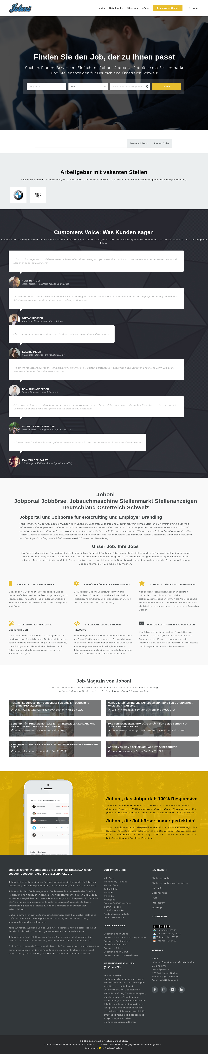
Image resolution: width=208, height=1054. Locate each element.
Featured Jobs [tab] (139, 143)
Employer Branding (146, 687)
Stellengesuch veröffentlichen (170, 883)
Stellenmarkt (115, 531)
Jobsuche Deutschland (117, 941)
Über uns (132, 8)
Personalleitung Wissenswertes (137, 730)
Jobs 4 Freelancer (114, 917)
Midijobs (109, 896)
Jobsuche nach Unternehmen (121, 955)
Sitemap (157, 907)
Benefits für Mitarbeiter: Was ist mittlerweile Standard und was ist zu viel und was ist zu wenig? (53, 725)
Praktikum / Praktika (115, 881)
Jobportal (25, 882)
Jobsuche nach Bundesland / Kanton (125, 937)
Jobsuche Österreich (115, 944)
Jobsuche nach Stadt (116, 933)
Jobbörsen (109, 687)
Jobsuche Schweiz (114, 948)
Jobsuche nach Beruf (116, 951)
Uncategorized (127, 709)
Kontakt (156, 887)
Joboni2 (43, 730)
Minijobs (109, 892)
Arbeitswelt (28, 730)
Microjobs (109, 899)
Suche (166, 86)
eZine (145, 8)
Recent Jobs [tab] (161, 143)
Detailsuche (116, 8)
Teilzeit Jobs (111, 889)
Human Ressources (33, 709)
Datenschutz (159, 892)
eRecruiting (123, 687)
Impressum (158, 902)
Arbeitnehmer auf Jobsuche (43, 531)
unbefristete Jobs (114, 910)
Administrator (56, 709)
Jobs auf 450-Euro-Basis (117, 903)
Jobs (102, 8)
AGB (154, 897)
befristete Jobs (112, 906)
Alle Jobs (109, 878)
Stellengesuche (161, 878)
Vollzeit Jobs (111, 885)
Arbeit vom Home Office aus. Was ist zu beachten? (142, 747)
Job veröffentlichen (168, 8)
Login (193, 8)
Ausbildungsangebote (117, 914)
